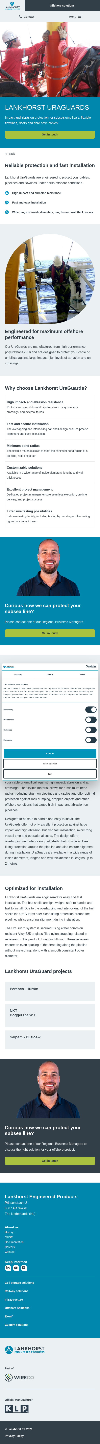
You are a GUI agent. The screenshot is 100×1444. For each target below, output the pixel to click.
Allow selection (50, 764)
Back (10, 153)
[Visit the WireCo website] (19, 1377)
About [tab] (82, 675)
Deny (50, 774)
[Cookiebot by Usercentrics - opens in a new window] (79, 666)
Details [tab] (50, 675)
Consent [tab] (17, 675)
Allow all (50, 754)
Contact (26, 17)
